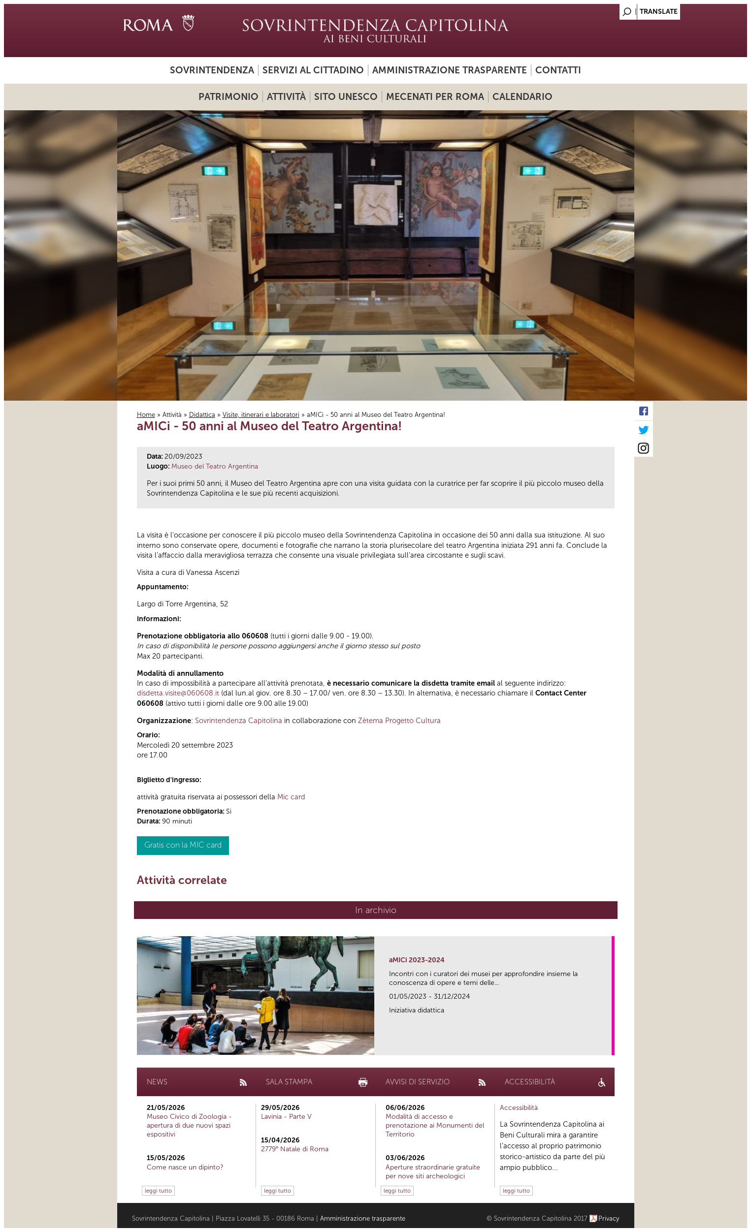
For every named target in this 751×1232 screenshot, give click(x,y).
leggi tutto (158, 1190)
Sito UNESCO (346, 96)
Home (146, 414)
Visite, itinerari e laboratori (261, 414)
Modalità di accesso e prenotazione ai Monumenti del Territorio (435, 1125)
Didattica (202, 414)
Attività (286, 96)
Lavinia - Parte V (286, 1116)
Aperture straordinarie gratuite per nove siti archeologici (433, 1171)
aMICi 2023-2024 (417, 960)
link (607, 1045)
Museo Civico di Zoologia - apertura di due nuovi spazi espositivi (189, 1125)
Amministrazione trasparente (449, 70)
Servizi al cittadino (313, 70)
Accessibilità (519, 1108)
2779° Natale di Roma (294, 1149)
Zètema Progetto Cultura (399, 720)
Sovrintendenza (212, 70)
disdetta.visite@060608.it (178, 693)
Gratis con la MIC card (183, 845)
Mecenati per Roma (435, 96)
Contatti (558, 70)
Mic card (291, 796)
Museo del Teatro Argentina (214, 466)
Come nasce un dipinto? (185, 1167)
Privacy (609, 1218)
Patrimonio (228, 96)
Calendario (522, 96)
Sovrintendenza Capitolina (238, 720)
